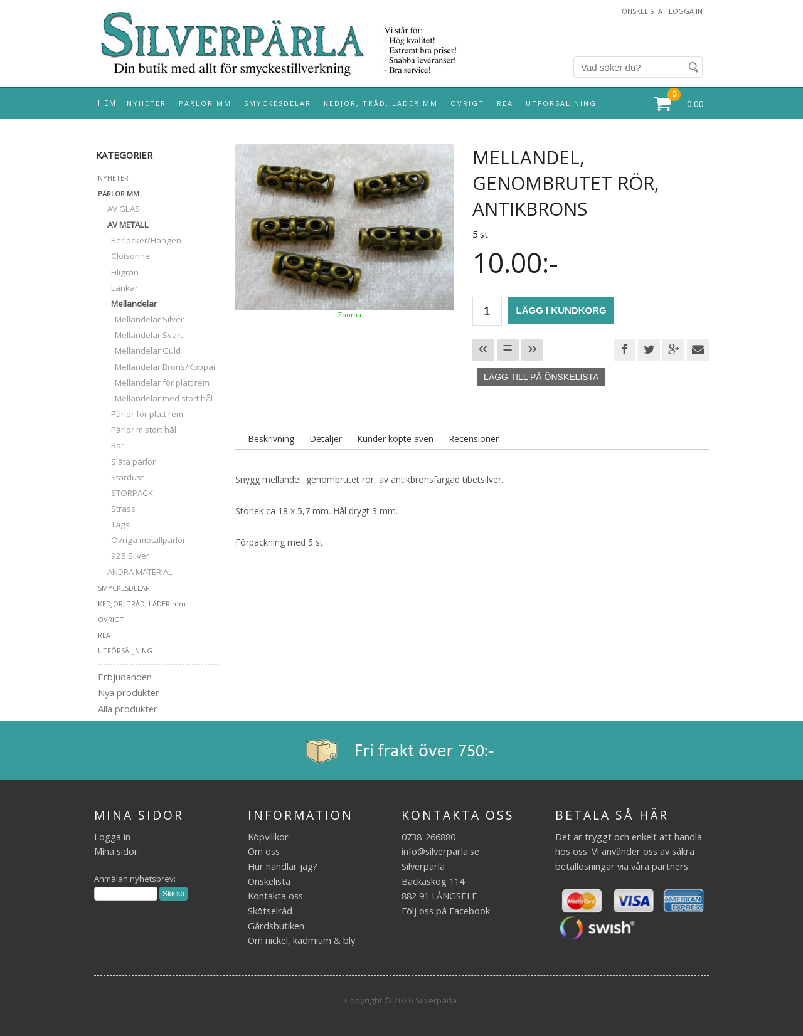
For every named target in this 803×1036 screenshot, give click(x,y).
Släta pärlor (127, 461)
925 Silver (123, 555)
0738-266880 (428, 836)
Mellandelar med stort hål (155, 398)
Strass (117, 508)
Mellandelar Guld (139, 350)
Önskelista (642, 11)
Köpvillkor (268, 836)
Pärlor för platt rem (140, 414)
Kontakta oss (275, 895)
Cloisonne (124, 256)
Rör (111, 445)
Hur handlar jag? (282, 866)
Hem (107, 103)
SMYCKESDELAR (277, 103)
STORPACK (125, 493)
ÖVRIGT (467, 103)
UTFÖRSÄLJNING (561, 103)
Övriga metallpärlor (142, 540)
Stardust (121, 477)
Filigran (118, 272)
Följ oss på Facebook (446, 910)
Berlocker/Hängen (139, 240)
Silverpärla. (437, 1000)
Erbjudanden (125, 676)
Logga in (686, 11)
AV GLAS (119, 208)
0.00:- (698, 104)
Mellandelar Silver (141, 319)
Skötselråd (270, 910)
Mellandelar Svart (140, 335)
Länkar (118, 287)
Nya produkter (128, 692)
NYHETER (146, 103)
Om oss (264, 851)
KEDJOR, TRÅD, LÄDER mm (381, 103)
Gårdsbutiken (276, 925)
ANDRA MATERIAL (135, 572)
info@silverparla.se (440, 851)
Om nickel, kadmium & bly (301, 940)
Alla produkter (127, 708)
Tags (114, 524)
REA (505, 103)
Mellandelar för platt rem (154, 382)
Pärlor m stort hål (137, 429)
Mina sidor (116, 851)
